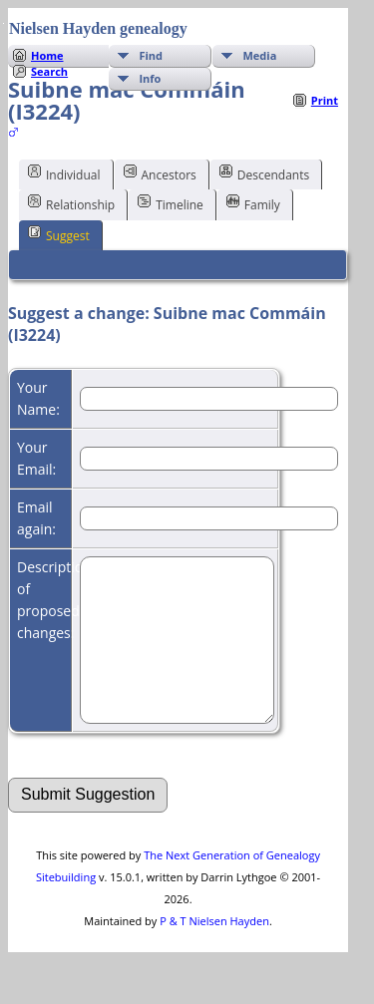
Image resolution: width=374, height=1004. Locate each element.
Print (324, 100)
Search (49, 71)
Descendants (264, 173)
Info (150, 78)
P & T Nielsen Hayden (214, 950)
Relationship (71, 203)
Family (253, 203)
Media (259, 55)
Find (151, 55)
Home (47, 55)
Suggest (59, 234)
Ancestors (160, 173)
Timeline (170, 203)
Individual (64, 173)
